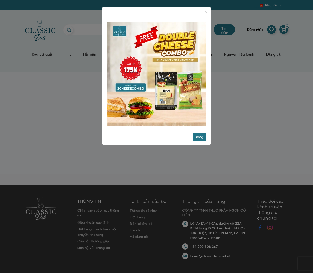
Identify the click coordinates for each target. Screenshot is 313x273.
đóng (199, 137)
